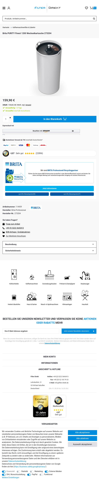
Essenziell (11, 471)
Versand (28, 105)
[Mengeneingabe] (6, 119)
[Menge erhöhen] (10, 117)
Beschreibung (10, 244)
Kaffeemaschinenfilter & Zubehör (24, 27)
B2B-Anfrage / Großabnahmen (18, 232)
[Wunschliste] (87, 8)
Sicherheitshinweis (13, 251)
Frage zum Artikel (13, 224)
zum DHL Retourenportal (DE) (27, 194)
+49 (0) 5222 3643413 (15, 228)
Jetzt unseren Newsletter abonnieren (79, 331)
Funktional (48, 474)
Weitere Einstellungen (10, 477)
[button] (49, 132)
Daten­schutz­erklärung (17, 461)
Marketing (39, 471)
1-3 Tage (13, 108)
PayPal (34, 474)
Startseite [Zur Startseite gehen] (6, 27)
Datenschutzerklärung (52, 343)
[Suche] (94, 18)
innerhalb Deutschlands (17, 111)
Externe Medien (55, 471)
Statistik (24, 471)
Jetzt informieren (50, 188)
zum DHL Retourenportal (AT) (72, 194)
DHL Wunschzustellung (16, 474)
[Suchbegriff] (47, 18)
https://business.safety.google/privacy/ (30, 467)
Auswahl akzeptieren (82, 444)
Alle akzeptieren (82, 432)
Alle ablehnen (82, 438)
